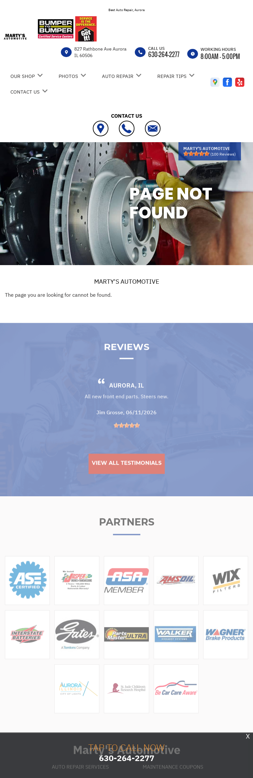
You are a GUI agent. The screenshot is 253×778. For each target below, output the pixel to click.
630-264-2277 (163, 54)
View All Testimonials (127, 478)
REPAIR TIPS (172, 76)
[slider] (196, 153)
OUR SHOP (22, 76)
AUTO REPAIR (118, 76)
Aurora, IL (126, 400)
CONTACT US (25, 92)
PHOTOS (68, 76)
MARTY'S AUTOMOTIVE (126, 281)
